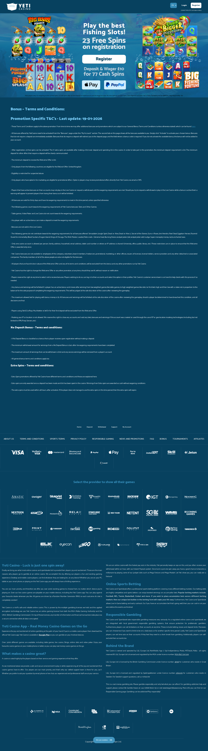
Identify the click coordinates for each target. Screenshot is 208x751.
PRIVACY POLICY (78, 439)
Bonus (163, 439)
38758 (177, 662)
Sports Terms (57, 439)
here (193, 126)
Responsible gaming (103, 439)
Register (196, 5)
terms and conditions (32, 439)
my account (127, 427)
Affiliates (199, 439)
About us (9, 439)
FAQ (152, 439)
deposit (90, 427)
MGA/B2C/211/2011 (182, 654)
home (79, 427)
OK (111, 740)
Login (184, 5)
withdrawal (102, 427)
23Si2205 (179, 673)
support (114, 427)
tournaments (180, 439)
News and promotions (132, 439)
